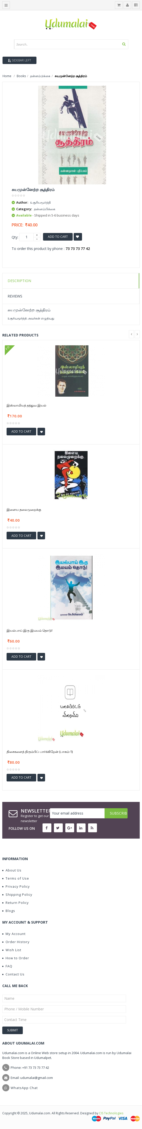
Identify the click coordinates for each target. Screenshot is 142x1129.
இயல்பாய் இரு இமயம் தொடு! (29, 630)
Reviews (15, 296)
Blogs (8, 910)
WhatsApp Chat (24, 1087)
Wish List (11, 950)
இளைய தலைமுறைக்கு (24, 509)
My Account (14, 933)
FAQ (7, 966)
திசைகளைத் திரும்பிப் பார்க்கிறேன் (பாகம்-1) (40, 751)
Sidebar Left (19, 60)
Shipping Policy (17, 894)
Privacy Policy (16, 886)
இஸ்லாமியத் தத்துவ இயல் (26, 405)
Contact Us (13, 974)
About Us (12, 870)
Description (19, 280)
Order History (16, 942)
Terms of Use (15, 878)
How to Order (15, 958)
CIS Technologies (111, 1113)
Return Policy (15, 902)
